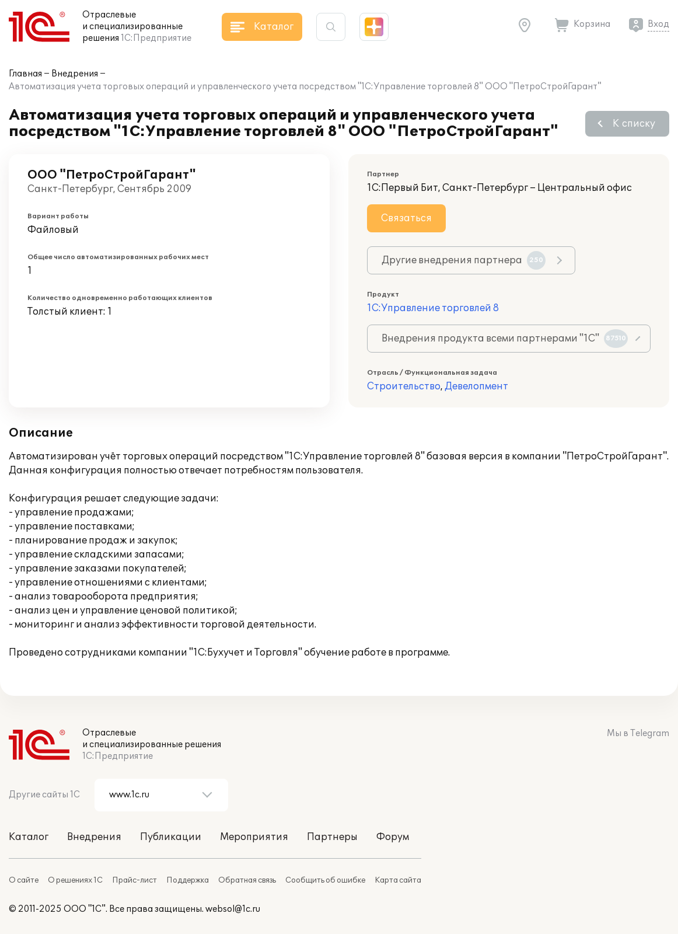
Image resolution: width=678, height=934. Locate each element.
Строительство (404, 386)
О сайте (24, 880)
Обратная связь (247, 880)
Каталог (28, 837)
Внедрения (74, 74)
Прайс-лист (134, 880)
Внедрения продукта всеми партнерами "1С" (505, 338)
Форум (392, 837)
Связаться (406, 218)
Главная (25, 74)
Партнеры (332, 837)
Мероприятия (254, 837)
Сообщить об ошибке (325, 880)
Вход (658, 24)
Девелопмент (476, 386)
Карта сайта (398, 880)
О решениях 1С (75, 880)
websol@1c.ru (232, 909)
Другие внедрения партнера (464, 260)
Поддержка (187, 880)
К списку (634, 124)
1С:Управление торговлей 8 (433, 308)
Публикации (170, 837)
